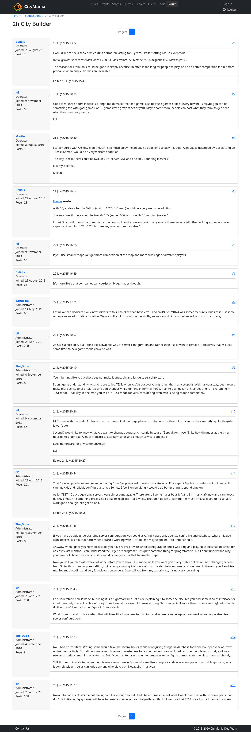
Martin (20, 136)
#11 (232, 473)
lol (17, 92)
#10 (232, 411)
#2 (234, 94)
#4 (234, 191)
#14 (232, 637)
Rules (94, 4)
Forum (172, 4)
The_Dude (22, 366)
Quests (128, 4)
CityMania (29, 7)
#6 (234, 273)
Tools (161, 4)
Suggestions (33, 16)
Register (230, 9)
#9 (234, 367)
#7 (234, 302)
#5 (234, 245)
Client (151, 4)
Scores (116, 4)
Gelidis (20, 42)
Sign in (227, 4)
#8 (234, 335)
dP (17, 333)
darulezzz (22, 301)
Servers (140, 4)
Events (105, 4)
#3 (234, 138)
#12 (232, 526)
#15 (232, 685)
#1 (234, 43)
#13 (232, 589)
